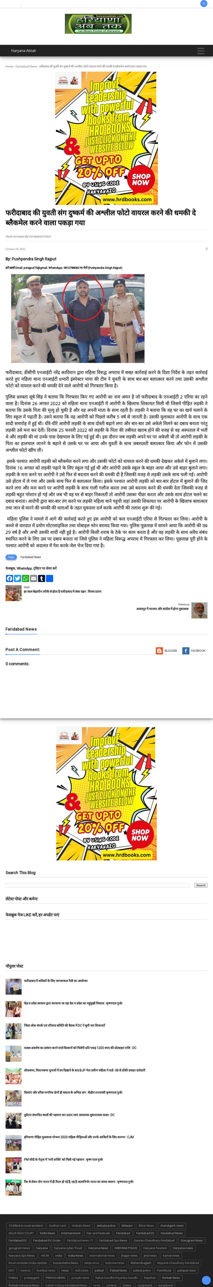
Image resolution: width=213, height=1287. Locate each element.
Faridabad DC (145, 1216)
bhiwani (127, 1208)
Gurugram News (192, 1223)
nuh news (81, 1253)
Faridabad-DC (18, 1223)
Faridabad (123, 1216)
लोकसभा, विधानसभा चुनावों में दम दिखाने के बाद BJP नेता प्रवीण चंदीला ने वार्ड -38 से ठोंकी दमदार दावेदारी (84, 1053)
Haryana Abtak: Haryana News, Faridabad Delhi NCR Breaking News (85, 1283)
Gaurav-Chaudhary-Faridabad (154, 1223)
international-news (102, 1238)
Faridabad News (27, 66)
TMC (50, 1275)
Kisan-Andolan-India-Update (28, 1245)
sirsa (96, 1268)
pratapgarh (32, 1261)
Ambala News (81, 1208)
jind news (150, 1238)
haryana (42, 1231)
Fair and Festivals (98, 1216)
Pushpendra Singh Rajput (34, 259)
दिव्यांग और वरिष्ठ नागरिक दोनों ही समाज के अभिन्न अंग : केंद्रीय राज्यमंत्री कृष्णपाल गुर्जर (73, 1075)
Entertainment (70, 1216)
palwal (99, 1253)
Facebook (198, 633)
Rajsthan (150, 1261)
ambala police (106, 1208)
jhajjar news (129, 1238)
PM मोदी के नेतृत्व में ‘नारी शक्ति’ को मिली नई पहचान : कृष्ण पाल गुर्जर (63, 1142)
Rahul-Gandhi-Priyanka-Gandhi (116, 1261)
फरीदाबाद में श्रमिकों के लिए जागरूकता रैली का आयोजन (56, 963)
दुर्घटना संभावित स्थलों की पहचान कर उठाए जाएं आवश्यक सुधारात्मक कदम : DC (69, 1097)
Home (10, 66)
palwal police (142, 1253)
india (58, 1238)
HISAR (45, 1238)
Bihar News (146, 1208)
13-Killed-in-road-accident (26, 1208)
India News (75, 1238)
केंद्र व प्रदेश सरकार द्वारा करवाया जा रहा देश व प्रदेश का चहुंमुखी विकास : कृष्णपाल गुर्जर (73, 986)
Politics (13, 1261)
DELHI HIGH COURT (21, 1216)
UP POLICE (83, 1275)
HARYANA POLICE (126, 1231)
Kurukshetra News (65, 1245)
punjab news (80, 1261)
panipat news (186, 1253)
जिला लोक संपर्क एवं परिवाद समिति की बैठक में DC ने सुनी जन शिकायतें (64, 1008)
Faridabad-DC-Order (47, 1223)
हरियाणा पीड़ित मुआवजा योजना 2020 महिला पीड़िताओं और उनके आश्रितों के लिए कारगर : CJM (79, 1120)
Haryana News (98, 1231)
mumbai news (45, 1253)
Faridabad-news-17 (80, 1223)
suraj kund (145, 1268)
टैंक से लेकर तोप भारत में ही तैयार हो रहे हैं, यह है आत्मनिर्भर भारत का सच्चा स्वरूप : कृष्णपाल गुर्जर (78, 1164)
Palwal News (118, 1253)
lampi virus (91, 1245)
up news (64, 1275)
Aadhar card (57, 1208)
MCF (11, 1253)
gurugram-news (19, 1231)
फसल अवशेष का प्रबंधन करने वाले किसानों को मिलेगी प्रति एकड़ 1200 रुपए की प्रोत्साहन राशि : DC (80, 1030)
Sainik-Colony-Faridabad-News (66, 1268)
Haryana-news (183, 1231)
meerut (25, 1253)
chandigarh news (172, 1208)
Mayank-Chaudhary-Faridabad (178, 1245)
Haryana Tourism (155, 1231)
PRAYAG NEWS (55, 1261)
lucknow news (115, 1245)
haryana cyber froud (68, 1231)
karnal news (171, 1238)
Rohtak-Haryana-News (24, 1268)
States (127, 1268)
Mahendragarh (141, 1245)
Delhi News (47, 1216)
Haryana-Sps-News (22, 1238)
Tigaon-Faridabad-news (25, 1275)
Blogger (171, 633)
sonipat (111, 1268)
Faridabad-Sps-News (113, 1223)
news (65, 1253)
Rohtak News (171, 1261)
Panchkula (164, 1253)
